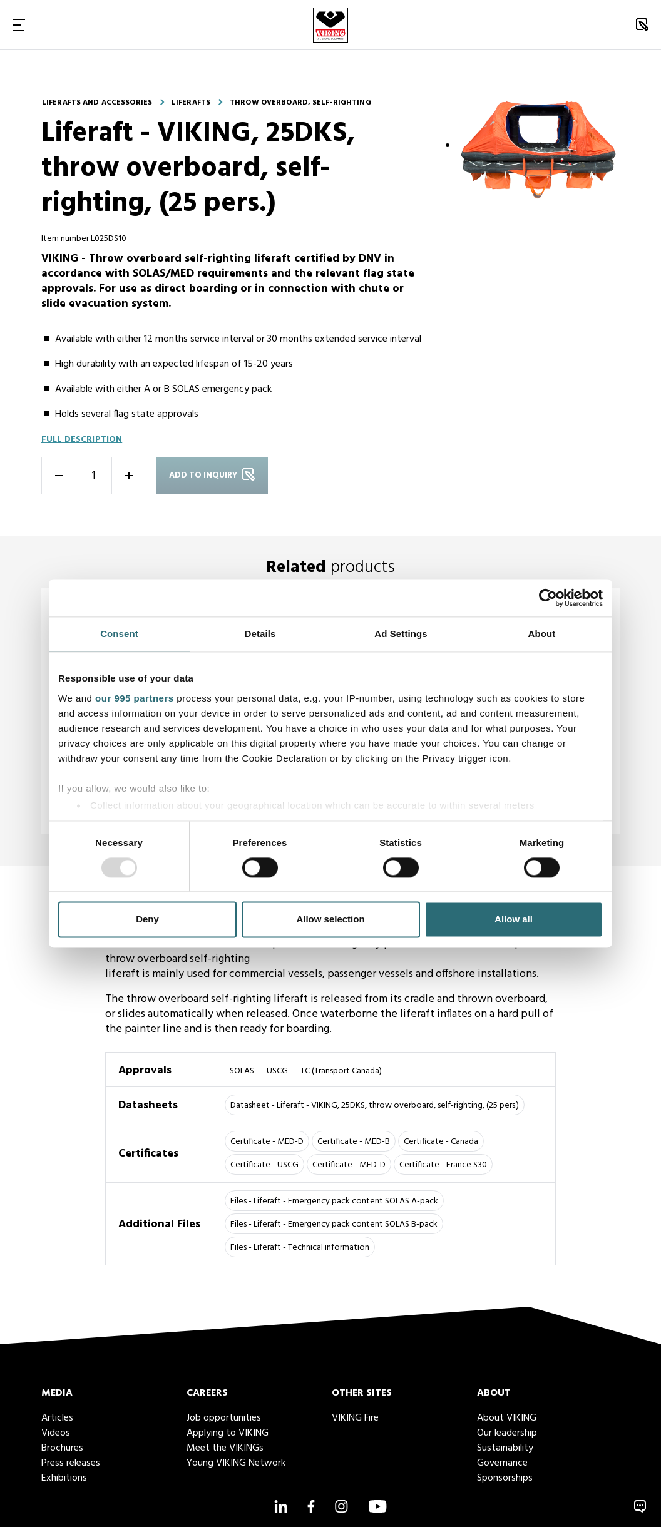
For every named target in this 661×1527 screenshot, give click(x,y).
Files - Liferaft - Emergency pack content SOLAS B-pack (334, 1224)
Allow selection (330, 919)
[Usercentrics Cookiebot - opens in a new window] (548, 597)
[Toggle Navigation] (19, 24)
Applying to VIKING (228, 1433)
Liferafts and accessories (97, 102)
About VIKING (506, 1418)
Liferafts (191, 102)
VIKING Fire (355, 1418)
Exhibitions (64, 1478)
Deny (147, 919)
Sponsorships (505, 1478)
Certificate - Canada (441, 1142)
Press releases (70, 1463)
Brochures (62, 1448)
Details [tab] (260, 633)
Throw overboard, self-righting (300, 102)
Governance (502, 1463)
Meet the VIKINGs (225, 1448)
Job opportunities (224, 1418)
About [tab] (542, 633)
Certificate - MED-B (353, 1142)
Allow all (513, 919)
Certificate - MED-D (267, 1142)
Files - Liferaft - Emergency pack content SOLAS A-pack (334, 1201)
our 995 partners (134, 698)
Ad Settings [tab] (400, 633)
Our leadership (507, 1433)
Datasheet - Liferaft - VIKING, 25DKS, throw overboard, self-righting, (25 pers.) (374, 1105)
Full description (81, 439)
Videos (55, 1433)
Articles (57, 1418)
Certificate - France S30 (443, 1165)
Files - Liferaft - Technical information (299, 1247)
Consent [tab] (119, 633)
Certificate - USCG (264, 1165)
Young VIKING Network (236, 1463)
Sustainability (505, 1448)
